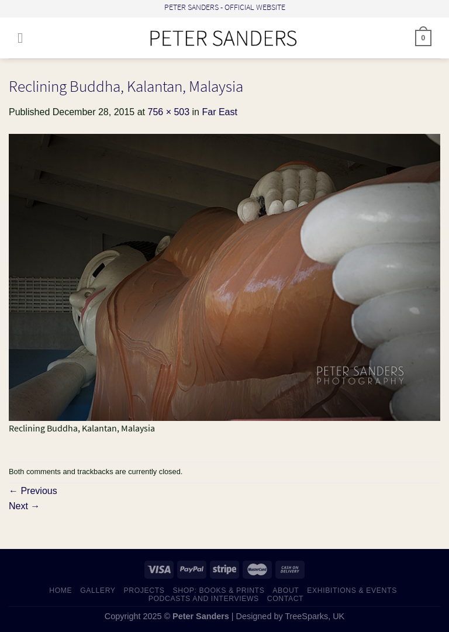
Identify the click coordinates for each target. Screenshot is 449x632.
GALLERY (98, 590)
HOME (60, 590)
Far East (219, 112)
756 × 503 (168, 112)
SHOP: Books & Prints (218, 590)
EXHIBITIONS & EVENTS (352, 590)
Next (24, 506)
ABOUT (285, 590)
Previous (33, 491)
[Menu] (25, 37)
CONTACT (285, 599)
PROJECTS (143, 590)
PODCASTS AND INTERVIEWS (203, 599)
